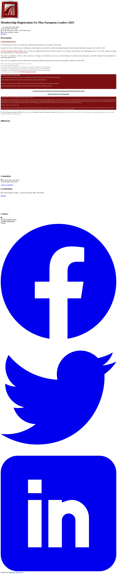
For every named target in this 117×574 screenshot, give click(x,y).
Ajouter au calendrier (7, 185)
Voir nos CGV (19, 572)
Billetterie (4, 34)
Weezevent (11, 572)
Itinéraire (3, 196)
